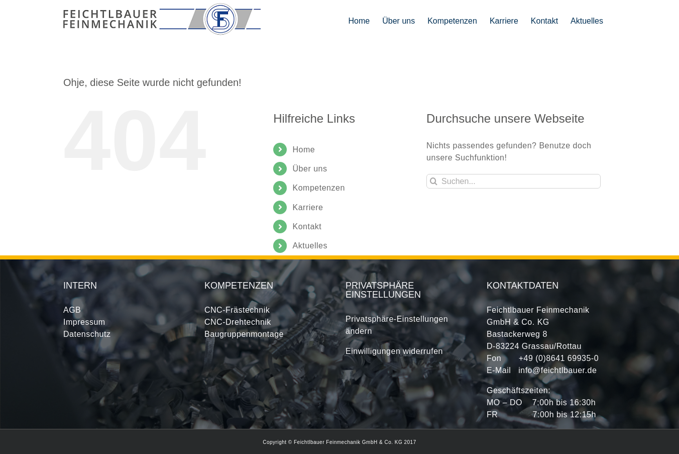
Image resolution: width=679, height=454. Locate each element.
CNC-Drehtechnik (237, 322)
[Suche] (433, 181)
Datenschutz (86, 334)
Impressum (84, 322)
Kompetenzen (319, 188)
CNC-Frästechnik (237, 310)
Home (304, 149)
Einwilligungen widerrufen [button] (394, 351)
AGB (72, 310)
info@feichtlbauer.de (557, 370)
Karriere (308, 207)
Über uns (310, 168)
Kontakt (307, 226)
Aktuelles (310, 245)
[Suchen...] (513, 181)
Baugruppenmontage (244, 334)
